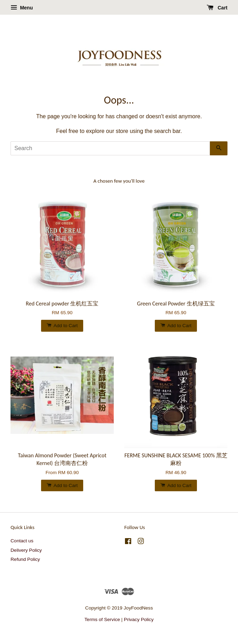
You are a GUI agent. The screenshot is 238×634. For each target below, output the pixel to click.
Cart (217, 8)
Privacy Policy (139, 619)
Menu (22, 8)
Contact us (22, 540)
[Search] (110, 148)
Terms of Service (102, 619)
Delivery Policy (26, 550)
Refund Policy (25, 559)
